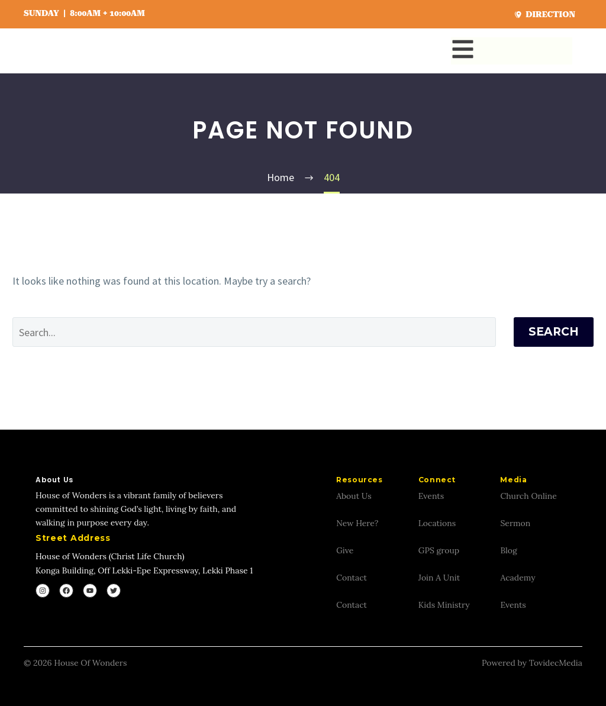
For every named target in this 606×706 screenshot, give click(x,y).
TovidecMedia (555, 662)
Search (553, 332)
